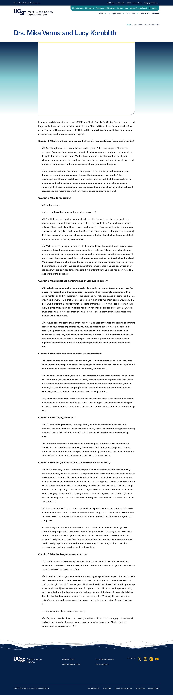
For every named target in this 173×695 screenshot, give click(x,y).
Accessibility (107, 688)
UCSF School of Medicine (116, 3)
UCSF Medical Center (134, 3)
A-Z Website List (93, 688)
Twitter (139, 659)
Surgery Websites (150, 3)
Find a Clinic (89, 8)
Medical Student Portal (138, 8)
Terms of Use (140, 688)
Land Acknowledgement (123, 688)
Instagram (145, 659)
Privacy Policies (153, 688)
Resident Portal (122, 8)
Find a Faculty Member (105, 659)
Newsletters (144, 13)
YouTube (156, 659)
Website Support (102, 664)
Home (129, 24)
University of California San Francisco (27, 3)
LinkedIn (151, 659)
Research (155, 13)
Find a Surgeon (78, 8)
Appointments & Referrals (105, 8)
